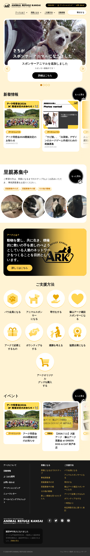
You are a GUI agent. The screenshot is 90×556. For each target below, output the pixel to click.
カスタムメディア (80, 552)
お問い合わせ (9, 482)
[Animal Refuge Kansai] (21, 5)
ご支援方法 (49, 12)
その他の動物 (46, 491)
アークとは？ (20, 12)
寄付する (68, 482)
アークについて (9, 465)
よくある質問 (9, 477)
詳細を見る (15, 541)
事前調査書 (45, 478)
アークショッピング (11, 488)
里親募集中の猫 (47, 487)
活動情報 (61, 12)
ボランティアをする (72, 499)
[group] (21, 124)
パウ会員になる (70, 470)
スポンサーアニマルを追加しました (45, 63)
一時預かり (69, 503)
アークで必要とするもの (74, 494)
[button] (7, 68)
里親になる (35, 12)
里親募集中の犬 (47, 482)
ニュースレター (9, 494)
